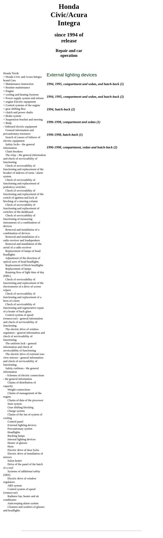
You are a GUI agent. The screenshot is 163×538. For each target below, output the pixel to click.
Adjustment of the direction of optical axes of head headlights (21, 259)
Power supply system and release (25, 98)
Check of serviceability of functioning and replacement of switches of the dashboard (21, 208)
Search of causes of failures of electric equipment (21, 138)
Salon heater (15, 460)
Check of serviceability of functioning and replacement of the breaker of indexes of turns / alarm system (23, 171)
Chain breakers (14, 151)
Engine (10, 91)
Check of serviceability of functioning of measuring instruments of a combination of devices (21, 221)
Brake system (13, 116)
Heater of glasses (17, 442)
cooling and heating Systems (22, 94)
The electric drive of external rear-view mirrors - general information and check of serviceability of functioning (24, 359)
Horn (11, 446)
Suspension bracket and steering (24, 119)
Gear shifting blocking (20, 407)
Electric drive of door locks (23, 450)
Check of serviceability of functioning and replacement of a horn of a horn (22, 297)
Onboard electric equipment (21, 126)
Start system (15, 403)
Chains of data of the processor (25, 400)
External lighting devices (22, 425)
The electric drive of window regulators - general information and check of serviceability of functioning (24, 334)
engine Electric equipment (21, 101)
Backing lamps (16, 435)
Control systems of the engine (23, 105)
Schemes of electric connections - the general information (23, 377)
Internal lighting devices (21, 439)
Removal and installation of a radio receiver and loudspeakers (21, 238)
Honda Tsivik (11, 73)
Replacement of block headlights (24, 265)
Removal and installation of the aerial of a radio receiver (22, 245)
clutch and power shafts (19, 112)
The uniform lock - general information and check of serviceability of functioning (20, 347)
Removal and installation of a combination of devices (21, 231)
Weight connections (19, 389)
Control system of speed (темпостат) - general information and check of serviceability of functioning (23, 320)
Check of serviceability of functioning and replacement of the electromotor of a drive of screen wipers (23, 285)
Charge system (16, 410)
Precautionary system (20, 428)
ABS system (14, 485)
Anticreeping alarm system (22, 503)
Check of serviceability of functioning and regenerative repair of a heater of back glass (23, 308)
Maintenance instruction (19, 84)
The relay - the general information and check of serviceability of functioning (24, 158)
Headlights (14, 432)
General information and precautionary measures (18, 131)
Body (9, 123)
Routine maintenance (18, 87)
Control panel (15, 421)
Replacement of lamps (18, 268)
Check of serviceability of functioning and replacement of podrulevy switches (21, 183)
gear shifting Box (16, 108)
